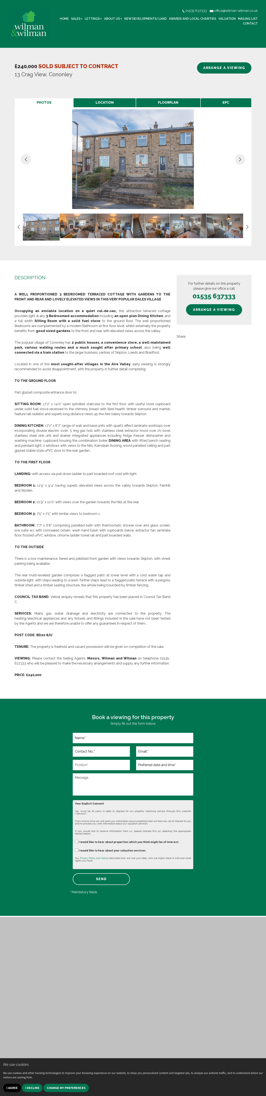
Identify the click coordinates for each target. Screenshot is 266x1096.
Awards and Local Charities (192, 18)
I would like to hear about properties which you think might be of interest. (127, 841)
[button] (26, 159)
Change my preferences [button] (66, 1088)
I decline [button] (32, 1088)
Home (64, 18)
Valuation (227, 18)
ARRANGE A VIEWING (224, 68)
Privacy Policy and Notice (94, 858)
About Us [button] (113, 18)
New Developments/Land (145, 18)
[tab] (44, 102)
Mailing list (248, 18)
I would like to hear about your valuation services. (110, 850)
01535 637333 (214, 296)
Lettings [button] (93, 18)
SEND (101, 879)
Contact (250, 23)
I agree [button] (12, 1088)
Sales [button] (77, 18)
